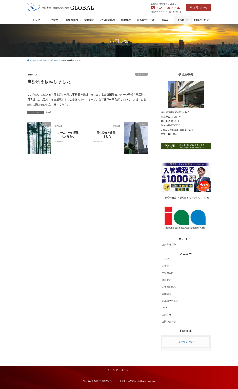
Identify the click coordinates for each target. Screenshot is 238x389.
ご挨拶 (165, 266)
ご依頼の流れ (169, 287)
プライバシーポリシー (119, 370)
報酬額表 (166, 294)
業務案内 (166, 280)
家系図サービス (170, 301)
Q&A (164, 307)
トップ (165, 259)
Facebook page (186, 341)
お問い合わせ (198, 7)
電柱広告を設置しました (107, 134)
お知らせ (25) (169, 244)
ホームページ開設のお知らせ (68, 134)
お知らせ (141, 74)
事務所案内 (168, 273)
